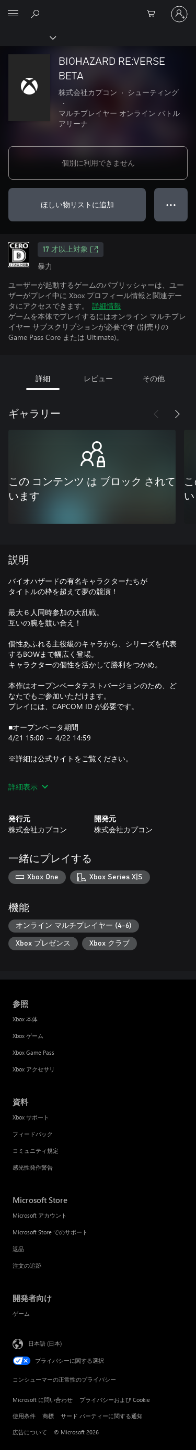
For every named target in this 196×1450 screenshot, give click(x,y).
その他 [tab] (154, 378)
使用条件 (24, 1415)
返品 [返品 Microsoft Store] (18, 1248)
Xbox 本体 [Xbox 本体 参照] (25, 1019)
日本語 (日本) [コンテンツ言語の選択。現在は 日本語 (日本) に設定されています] (45, 1343)
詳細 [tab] (43, 378)
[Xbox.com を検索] (36, 13)
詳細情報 (106, 306)
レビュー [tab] (98, 378)
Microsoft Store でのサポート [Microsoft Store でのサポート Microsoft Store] (50, 1232)
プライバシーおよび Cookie (114, 1399)
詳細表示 (28, 787)
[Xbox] (27, 37)
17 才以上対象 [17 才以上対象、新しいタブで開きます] (70, 249)
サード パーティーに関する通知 (102, 1415)
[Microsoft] (97, 8)
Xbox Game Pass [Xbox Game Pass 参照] (33, 1052)
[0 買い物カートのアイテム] (154, 14)
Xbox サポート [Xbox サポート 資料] (31, 1117)
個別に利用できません (98, 163)
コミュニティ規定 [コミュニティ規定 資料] (36, 1150)
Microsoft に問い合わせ (43, 1399)
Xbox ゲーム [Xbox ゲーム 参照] (28, 1035)
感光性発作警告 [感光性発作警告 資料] (33, 1167)
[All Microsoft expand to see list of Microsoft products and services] (13, 14)
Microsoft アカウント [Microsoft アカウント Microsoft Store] (40, 1215)
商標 (48, 1415)
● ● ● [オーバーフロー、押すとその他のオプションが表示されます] (171, 204)
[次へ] (177, 414)
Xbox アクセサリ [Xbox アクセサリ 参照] (34, 1069)
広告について (30, 1432)
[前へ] (156, 414)
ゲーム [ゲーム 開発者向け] (21, 1313)
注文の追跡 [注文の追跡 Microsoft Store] (27, 1265)
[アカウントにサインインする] (179, 14)
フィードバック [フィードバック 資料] (33, 1133)
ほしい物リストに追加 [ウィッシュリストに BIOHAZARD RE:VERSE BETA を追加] (77, 204)
